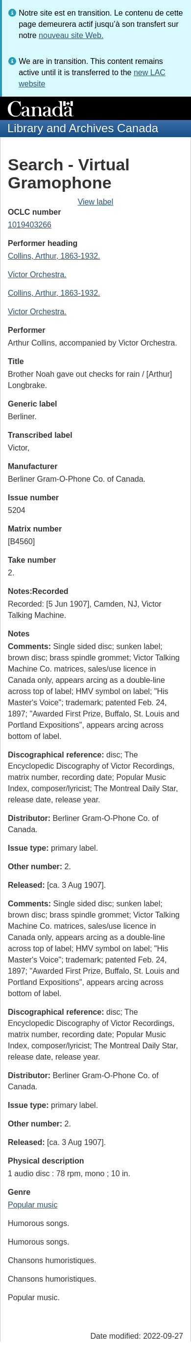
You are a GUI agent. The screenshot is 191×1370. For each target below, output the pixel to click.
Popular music (32, 1205)
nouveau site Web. (71, 35)
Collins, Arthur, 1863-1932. (54, 256)
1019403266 (29, 225)
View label (96, 202)
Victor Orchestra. (37, 274)
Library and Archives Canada (82, 128)
